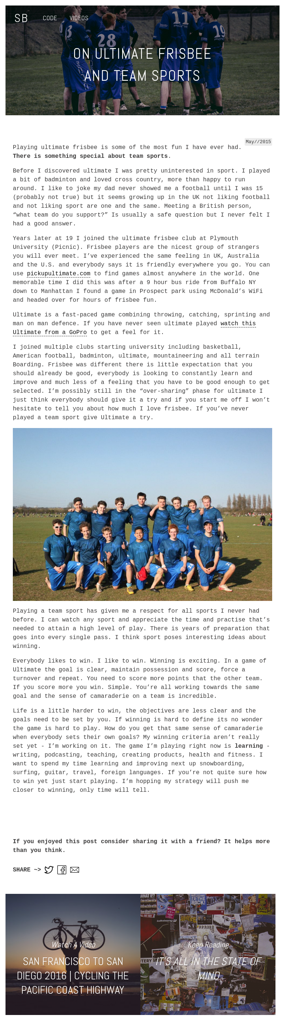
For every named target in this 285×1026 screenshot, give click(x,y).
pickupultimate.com (58, 274)
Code (50, 18)
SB (21, 18)
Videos (79, 18)
